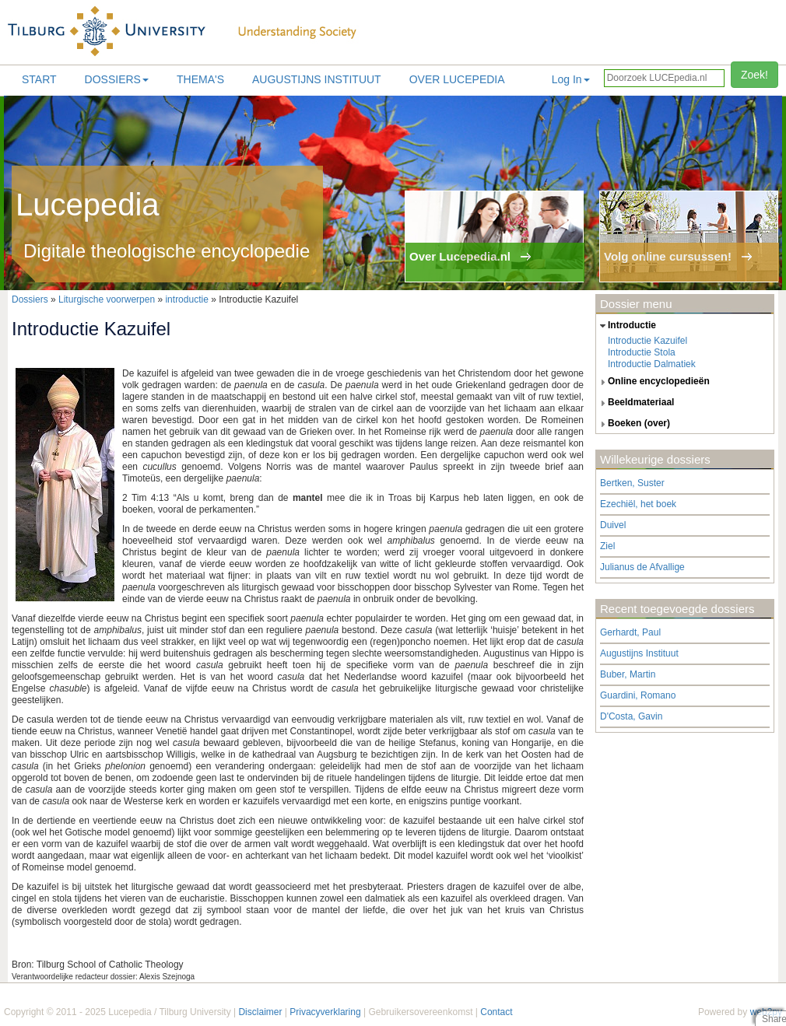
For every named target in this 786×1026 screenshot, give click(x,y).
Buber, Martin (627, 674)
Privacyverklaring (324, 1012)
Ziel (607, 546)
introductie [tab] (626, 326)
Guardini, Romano (637, 695)
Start (39, 79)
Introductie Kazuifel (647, 340)
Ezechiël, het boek (638, 504)
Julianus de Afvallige (642, 567)
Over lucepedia (457, 79)
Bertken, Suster (632, 483)
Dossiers (117, 79)
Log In (571, 79)
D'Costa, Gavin (631, 716)
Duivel (613, 525)
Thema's (200, 79)
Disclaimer (260, 1012)
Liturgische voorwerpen (106, 299)
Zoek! (754, 74)
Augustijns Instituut (316, 79)
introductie (186, 299)
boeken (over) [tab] (633, 424)
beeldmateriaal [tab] (635, 403)
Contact (496, 1012)
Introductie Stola (641, 352)
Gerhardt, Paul (630, 632)
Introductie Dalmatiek (652, 364)
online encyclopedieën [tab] (653, 382)
